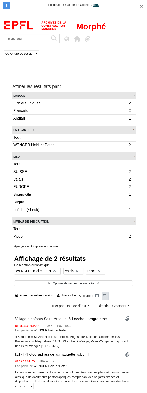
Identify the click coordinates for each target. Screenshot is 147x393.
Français (72, 111)
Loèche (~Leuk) (72, 210)
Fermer (53, 246)
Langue (19, 95)
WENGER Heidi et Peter (72, 145)
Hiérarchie (66, 295)
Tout (16, 137)
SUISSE (72, 172)
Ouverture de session (20, 53)
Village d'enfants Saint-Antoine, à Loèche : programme (61, 319)
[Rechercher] (26, 38)
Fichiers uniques (72, 103)
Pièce (72, 237)
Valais (72, 180)
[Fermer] (141, 6)
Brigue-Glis (72, 195)
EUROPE (72, 187)
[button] (77, 38)
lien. (96, 5)
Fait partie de (24, 129)
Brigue (72, 202)
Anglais (72, 119)
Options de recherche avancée (73, 283)
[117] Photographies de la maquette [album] (52, 354)
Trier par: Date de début (69, 306)
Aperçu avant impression (34, 295)
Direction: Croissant (112, 306)
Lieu (16, 156)
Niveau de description (31, 221)
